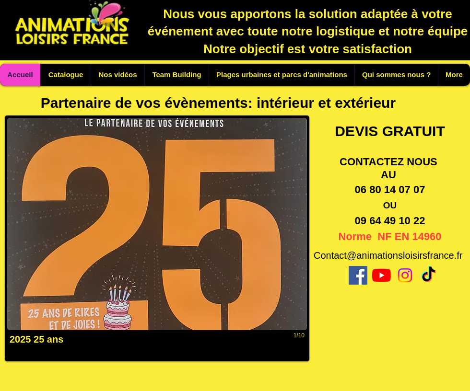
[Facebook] (358, 275)
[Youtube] (381, 275)
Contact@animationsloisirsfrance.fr (388, 255)
